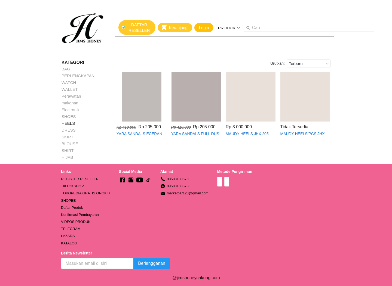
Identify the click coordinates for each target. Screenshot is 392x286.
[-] (122, 180)
